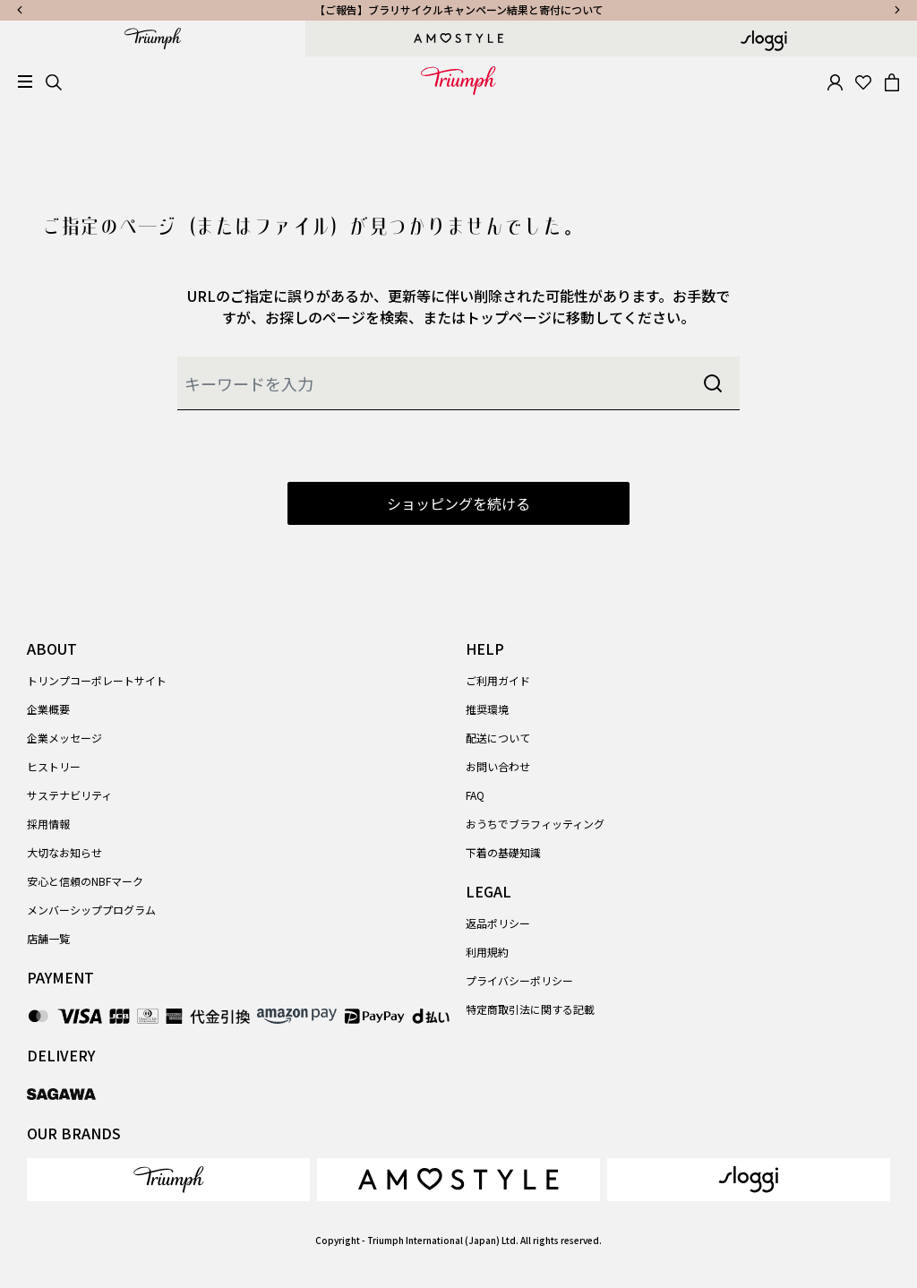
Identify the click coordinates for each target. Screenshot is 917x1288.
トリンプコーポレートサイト (97, 680)
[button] (834, 80)
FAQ (475, 795)
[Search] (53, 80)
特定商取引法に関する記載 (530, 1009)
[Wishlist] (863, 80)
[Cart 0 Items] (892, 80)
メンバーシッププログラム (91, 909)
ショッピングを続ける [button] (458, 503)
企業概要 (48, 709)
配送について (498, 737)
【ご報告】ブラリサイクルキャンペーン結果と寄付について (459, 9)
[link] (168, 1179)
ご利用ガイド (498, 680)
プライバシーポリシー (519, 980)
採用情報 (48, 823)
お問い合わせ (498, 766)
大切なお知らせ (64, 852)
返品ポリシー (498, 923)
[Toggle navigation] (25, 82)
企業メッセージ (64, 737)
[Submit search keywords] (713, 383)
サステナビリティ (69, 795)
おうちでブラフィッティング (535, 823)
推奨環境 (487, 709)
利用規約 (487, 951)
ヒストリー (54, 766)
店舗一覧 (48, 938)
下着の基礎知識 (503, 852)
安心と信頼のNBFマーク (85, 881)
